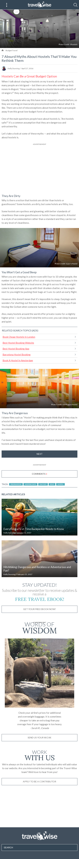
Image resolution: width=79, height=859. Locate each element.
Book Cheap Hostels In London (19, 336)
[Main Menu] (6, 5)
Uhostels (73, 44)
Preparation (16, 484)
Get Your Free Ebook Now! (39, 609)
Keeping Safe (30, 484)
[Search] (75, 5)
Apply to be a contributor (39, 781)
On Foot (43, 484)
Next (40, 454)
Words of (39, 627)
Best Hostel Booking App (16, 348)
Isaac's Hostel (71, 264)
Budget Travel (11, 50)
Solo (52, 484)
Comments (39, 473)
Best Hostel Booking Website (18, 342)
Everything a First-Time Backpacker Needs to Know (34, 529)
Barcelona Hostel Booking (17, 354)
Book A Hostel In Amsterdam (18, 360)
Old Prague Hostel (69, 404)
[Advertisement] (39, 168)
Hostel (60, 484)
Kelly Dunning (14, 68)
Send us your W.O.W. (39, 737)
